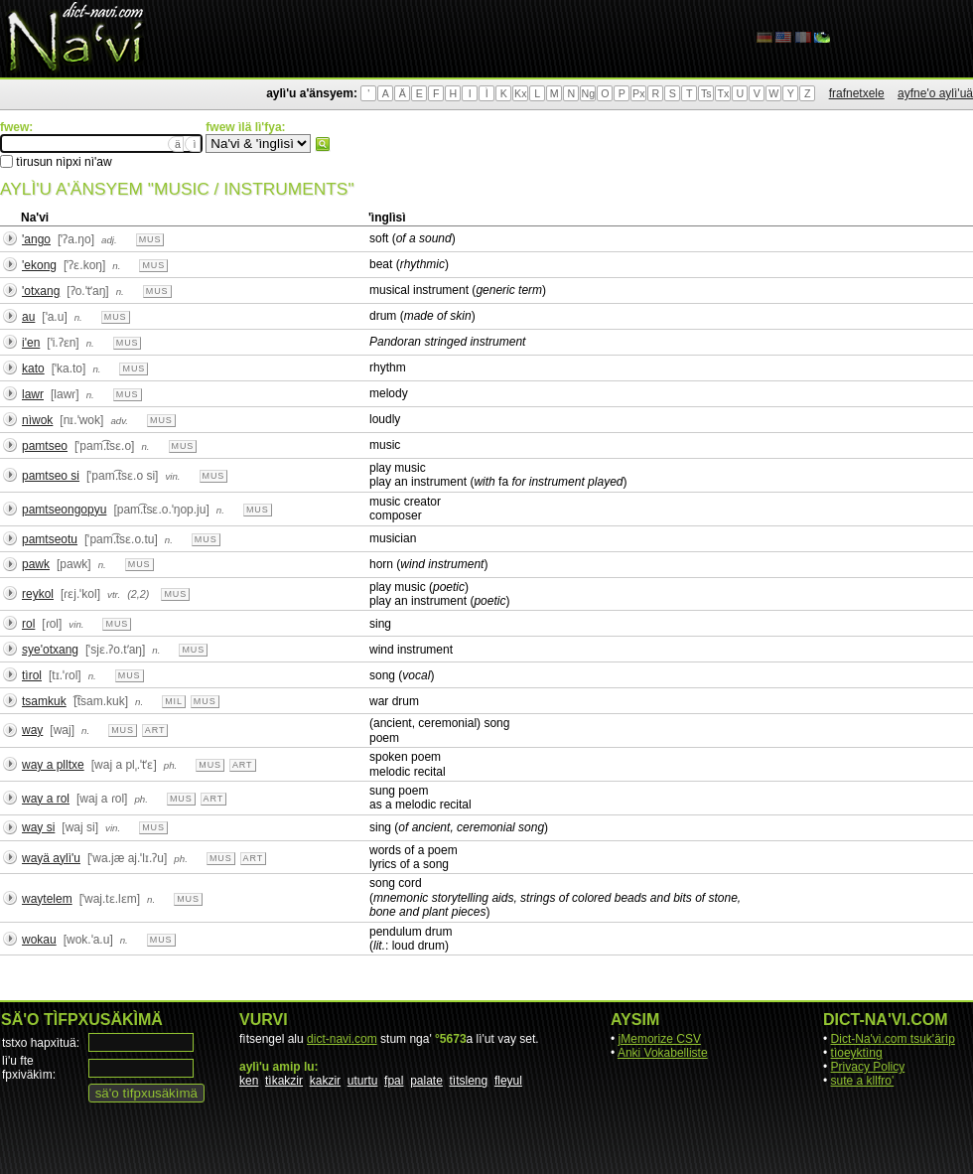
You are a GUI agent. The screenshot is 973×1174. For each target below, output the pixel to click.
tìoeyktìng (857, 1053)
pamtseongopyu (64, 509)
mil (174, 701)
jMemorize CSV (660, 1039)
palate (426, 1081)
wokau (39, 940)
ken (248, 1081)
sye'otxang (50, 650)
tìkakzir (284, 1081)
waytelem (47, 899)
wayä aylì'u (51, 858)
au (28, 317)
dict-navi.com (342, 1039)
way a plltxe (53, 765)
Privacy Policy (868, 1067)
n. (116, 265)
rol (28, 624)
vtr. (113, 594)
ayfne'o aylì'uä (935, 93)
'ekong (39, 265)
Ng (588, 93)
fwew (323, 144)
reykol (38, 594)
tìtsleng (469, 1081)
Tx (723, 93)
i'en (31, 343)
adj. (109, 239)
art (155, 730)
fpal (393, 1081)
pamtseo (45, 446)
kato (33, 368)
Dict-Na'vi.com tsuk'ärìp (893, 1039)
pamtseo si (50, 476)
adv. (119, 420)
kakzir (325, 1081)
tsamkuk (44, 701)
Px (638, 93)
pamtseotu (49, 539)
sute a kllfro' (863, 1081)
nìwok (37, 420)
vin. (172, 476)
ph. (171, 765)
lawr (33, 394)
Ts (706, 93)
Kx (520, 93)
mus (150, 239)
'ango (36, 239)
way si (38, 827)
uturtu (363, 1081)
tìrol (32, 675)
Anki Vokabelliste (663, 1053)
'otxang (41, 291)
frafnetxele (857, 93)
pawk (36, 564)
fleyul (508, 1081)
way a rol (46, 799)
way (32, 730)
